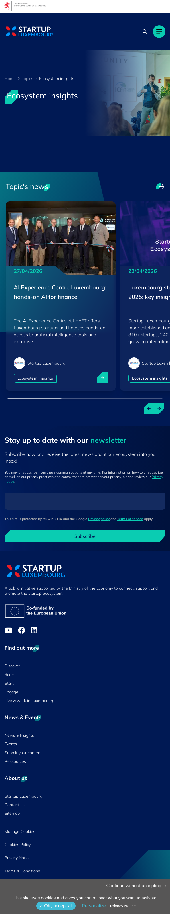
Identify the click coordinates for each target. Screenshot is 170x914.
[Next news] (159, 408)
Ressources (15, 761)
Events (11, 743)
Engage (11, 692)
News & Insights (19, 735)
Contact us (15, 804)
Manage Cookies (20, 831)
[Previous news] (149, 408)
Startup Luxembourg (23, 796)
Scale (10, 674)
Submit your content (23, 752)
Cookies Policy (18, 844)
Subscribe (85, 536)
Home (10, 78)
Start (9, 683)
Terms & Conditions (22, 871)
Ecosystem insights (35, 378)
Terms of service (130, 519)
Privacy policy (99, 519)
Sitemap (12, 813)
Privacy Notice (18, 857)
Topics (27, 78)
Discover (12, 665)
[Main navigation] (159, 31)
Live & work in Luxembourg (29, 700)
